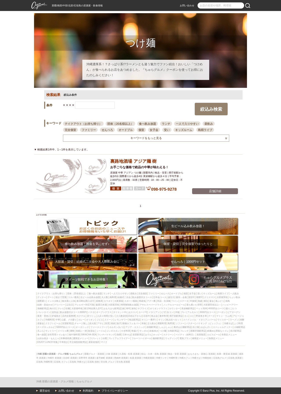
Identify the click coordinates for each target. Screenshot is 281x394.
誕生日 (171, 297)
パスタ (91, 312)
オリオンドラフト (159, 308)
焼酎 (242, 319)
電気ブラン (185, 338)
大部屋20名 (113, 305)
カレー (81, 319)
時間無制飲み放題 (129, 305)
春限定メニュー (199, 338)
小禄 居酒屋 (111, 354)
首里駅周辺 (138, 334)
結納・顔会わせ (45, 305)
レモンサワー (121, 319)
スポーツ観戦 (130, 301)
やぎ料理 (125, 331)
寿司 (128, 308)
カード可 (143, 312)
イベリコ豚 (63, 331)
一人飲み (234, 293)
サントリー (50, 331)
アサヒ (100, 323)
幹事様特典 (66, 338)
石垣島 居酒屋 (235, 358)
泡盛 (200, 301)
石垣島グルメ (219, 358)
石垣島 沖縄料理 (44, 362)
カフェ (40, 319)
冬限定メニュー (229, 334)
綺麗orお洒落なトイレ (218, 331)
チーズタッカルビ (46, 327)
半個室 (193, 301)
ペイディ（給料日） (185, 334)
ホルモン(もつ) (116, 327)
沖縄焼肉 (206, 358)
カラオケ (108, 301)
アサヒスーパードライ (151, 305)
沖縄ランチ (161, 358)
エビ (192, 316)
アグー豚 (151, 301)
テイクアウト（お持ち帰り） (83, 123)
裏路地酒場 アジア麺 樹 (133, 161)
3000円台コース (208, 312)
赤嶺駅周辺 (152, 327)
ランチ (166, 123)
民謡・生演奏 (163, 301)
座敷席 (99, 301)
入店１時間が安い (106, 316)
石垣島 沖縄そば (78, 362)
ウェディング (171, 338)
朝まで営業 (61, 297)
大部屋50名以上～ (212, 305)
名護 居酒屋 (135, 358)
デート (50, 297)
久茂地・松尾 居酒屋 (129, 354)
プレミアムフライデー (119, 338)
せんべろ (107, 130)
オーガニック (82, 327)
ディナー (41, 297)
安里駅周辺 (67, 323)
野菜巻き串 (201, 316)
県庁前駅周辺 (176, 316)
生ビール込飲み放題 (90, 297)
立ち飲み (151, 323)
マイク (104, 342)
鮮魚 (134, 308)
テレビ (61, 308)
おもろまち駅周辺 (112, 308)
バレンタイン (43, 312)
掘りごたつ (231, 308)
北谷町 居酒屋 (70, 358)
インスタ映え (54, 301)
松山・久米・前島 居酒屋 (153, 354)
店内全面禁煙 (68, 316)
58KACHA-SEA (88, 334)
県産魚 (142, 301)
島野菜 (171, 323)
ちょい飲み (234, 297)
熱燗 (119, 334)
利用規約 (88, 390)
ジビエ (99, 319)
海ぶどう (219, 301)
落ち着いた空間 (194, 305)
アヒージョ (238, 316)
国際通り (41, 301)
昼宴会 (40, 323)
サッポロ (143, 331)
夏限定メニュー (80, 338)
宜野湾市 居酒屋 (87, 358)
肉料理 (113, 297)
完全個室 (70, 130)
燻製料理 (161, 323)
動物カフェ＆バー (131, 323)
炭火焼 (92, 323)
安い (167, 130)
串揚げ (134, 331)
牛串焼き (63, 342)
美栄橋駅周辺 (188, 308)
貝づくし (91, 316)
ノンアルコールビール (174, 305)
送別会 (55, 312)
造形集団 (201, 334)
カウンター (174, 308)
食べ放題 (41, 334)
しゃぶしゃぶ (165, 327)
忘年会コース (159, 297)
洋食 (177, 312)
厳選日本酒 (101, 305)
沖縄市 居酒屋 (54, 358)
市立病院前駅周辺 (78, 342)
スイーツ (108, 319)
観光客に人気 (68, 301)
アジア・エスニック (135, 327)
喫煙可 (199, 297)
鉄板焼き (154, 331)
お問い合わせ (187, 5)
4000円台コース (216, 308)
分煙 (104, 338)
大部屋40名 (77, 308)
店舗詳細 (215, 191)
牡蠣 (68, 308)
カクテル (81, 316)
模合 (206, 301)
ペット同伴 (201, 308)
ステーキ (184, 301)
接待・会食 (181, 297)
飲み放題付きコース (142, 297)
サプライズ (143, 308)
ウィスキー (222, 319)
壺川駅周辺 (235, 331)
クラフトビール (53, 323)
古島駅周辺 (173, 331)
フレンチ (184, 331)
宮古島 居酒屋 (123, 362)
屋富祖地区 (93, 342)
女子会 (154, 130)
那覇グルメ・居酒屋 (94, 354)
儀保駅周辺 (158, 338)
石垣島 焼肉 (93, 362)
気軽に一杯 (81, 331)
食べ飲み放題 (147, 123)
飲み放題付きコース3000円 (73, 312)
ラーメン (234, 319)
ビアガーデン (233, 312)
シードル (100, 331)
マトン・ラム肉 (224, 316)
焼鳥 (227, 301)
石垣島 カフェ (61, 362)
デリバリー (59, 305)
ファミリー (89, 130)
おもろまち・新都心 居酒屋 (201, 354)
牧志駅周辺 (134, 319)
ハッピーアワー (230, 305)
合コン (170, 312)
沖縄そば (228, 323)
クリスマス (209, 297)
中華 (58, 319)
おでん (148, 334)
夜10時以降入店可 (85, 301)
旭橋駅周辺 (42, 308)
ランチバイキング (106, 334)
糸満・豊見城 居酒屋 (227, 354)
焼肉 (113, 323)
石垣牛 (146, 316)
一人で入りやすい (187, 123)
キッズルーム (183, 130)
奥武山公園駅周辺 (182, 327)
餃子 (119, 323)
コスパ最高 (73, 297)
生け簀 (196, 327)
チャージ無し (81, 323)
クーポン (221, 312)
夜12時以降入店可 (93, 308)
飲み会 (154, 316)
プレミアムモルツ (189, 312)
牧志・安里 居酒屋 (177, 354)
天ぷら (40, 331)
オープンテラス (104, 312)
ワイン (175, 301)
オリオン (90, 319)
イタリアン (154, 312)
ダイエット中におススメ (125, 312)
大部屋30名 (222, 297)
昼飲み (208, 123)
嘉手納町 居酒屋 (104, 358)
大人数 (104, 297)
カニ (186, 316)
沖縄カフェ (184, 358)
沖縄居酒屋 (148, 358)
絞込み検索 (211, 109)
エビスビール (213, 334)
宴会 (211, 301)
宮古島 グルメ (108, 362)
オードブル (126, 130)
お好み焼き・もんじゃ (48, 338)
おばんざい (205, 327)
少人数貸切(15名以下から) (129, 316)
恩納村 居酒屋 (121, 358)
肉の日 (53, 308)
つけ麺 (163, 331)
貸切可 (191, 297)
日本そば (126, 334)
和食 (144, 323)
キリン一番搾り (149, 319)
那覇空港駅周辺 (198, 331)
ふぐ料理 (238, 323)
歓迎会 (91, 331)
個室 (141, 130)
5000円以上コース (65, 327)
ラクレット (95, 338)
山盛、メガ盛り (69, 319)
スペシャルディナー (223, 327)
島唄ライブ (205, 130)
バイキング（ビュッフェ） (209, 323)
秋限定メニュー (216, 338)
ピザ (163, 312)
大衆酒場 (118, 301)
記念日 (70, 305)
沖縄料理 (49, 319)
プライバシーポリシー (115, 390)
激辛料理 (163, 316)
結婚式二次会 (124, 297)
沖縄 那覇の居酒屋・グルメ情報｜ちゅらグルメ (64, 381)
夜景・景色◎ (43, 316)
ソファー (180, 323)
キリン (161, 319)
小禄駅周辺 (239, 327)
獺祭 (72, 331)
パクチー (190, 323)
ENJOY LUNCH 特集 (47, 342)
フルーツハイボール (141, 338)
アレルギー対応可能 (84, 305)
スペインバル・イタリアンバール (199, 319)
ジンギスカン (113, 331)
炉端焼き (56, 316)
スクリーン (168, 334)
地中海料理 (74, 334)
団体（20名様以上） (120, 123)
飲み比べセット (174, 319)
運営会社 (45, 390)
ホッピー (157, 334)
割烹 (107, 323)
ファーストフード (99, 327)
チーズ (211, 316)
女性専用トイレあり (57, 334)
